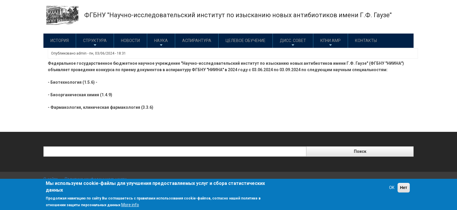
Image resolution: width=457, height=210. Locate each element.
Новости (130, 40)
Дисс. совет (293, 42)
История (59, 40)
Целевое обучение (246, 40)
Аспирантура (196, 40)
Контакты (366, 40)
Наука (161, 42)
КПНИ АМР (330, 42)
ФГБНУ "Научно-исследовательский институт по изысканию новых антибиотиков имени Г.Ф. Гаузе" (238, 15)
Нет (403, 187)
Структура (95, 42)
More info (130, 204)
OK (391, 187)
